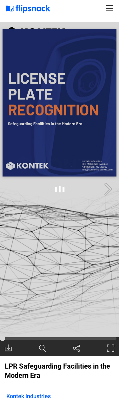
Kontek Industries (28, 396)
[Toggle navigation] (110, 8)
